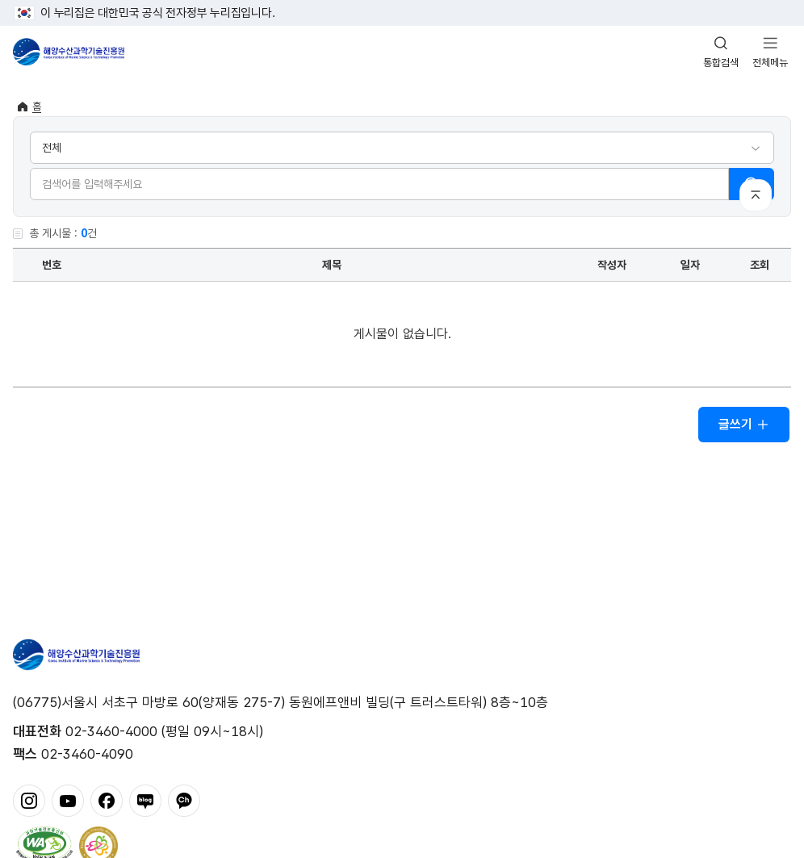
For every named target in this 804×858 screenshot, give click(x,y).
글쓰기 (743, 424)
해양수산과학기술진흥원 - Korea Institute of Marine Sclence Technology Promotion (68, 52)
